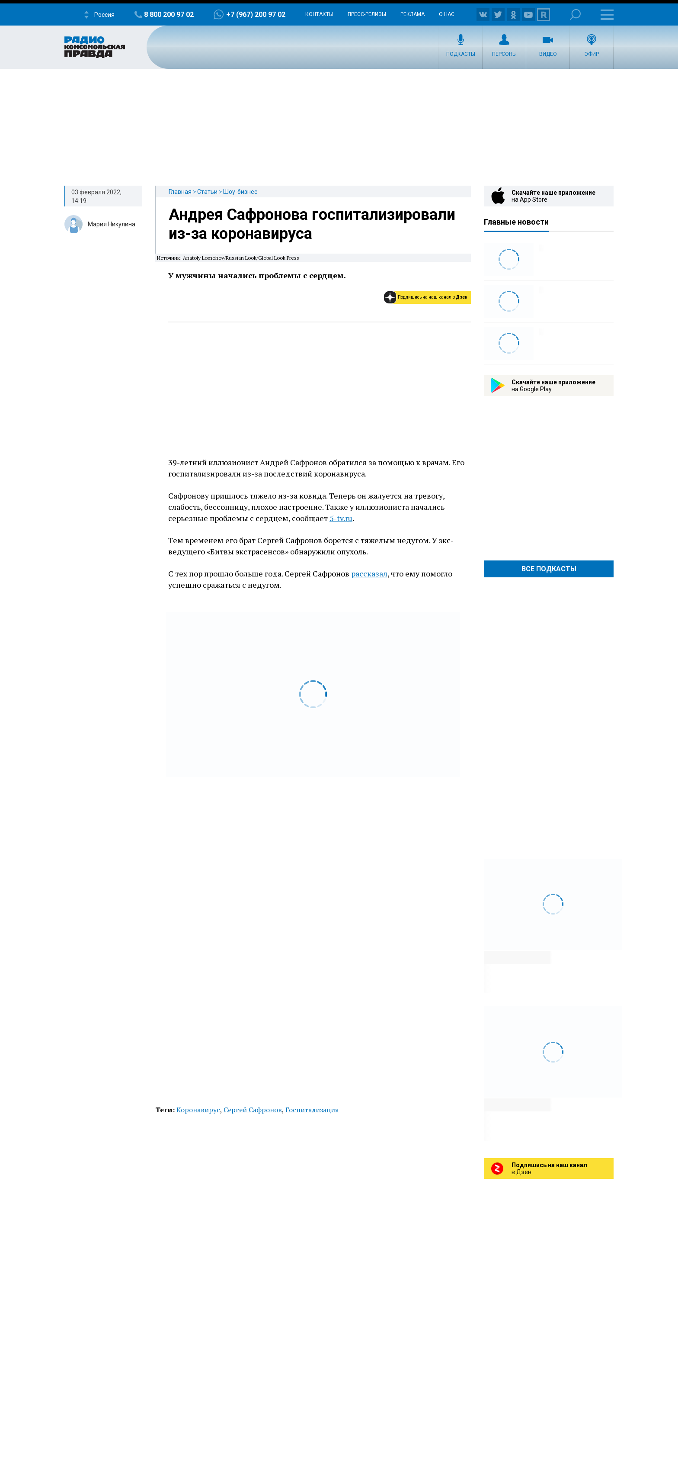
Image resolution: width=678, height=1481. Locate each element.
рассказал (369, 573)
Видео (548, 54)
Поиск (575, 14)
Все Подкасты (548, 569)
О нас (446, 14)
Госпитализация (312, 1109)
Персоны (504, 54)
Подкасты (460, 54)
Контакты (319, 14)
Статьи (207, 191)
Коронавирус (198, 1109)
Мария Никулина (111, 224)
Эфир (591, 54)
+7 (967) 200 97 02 (255, 14)
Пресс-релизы (367, 14)
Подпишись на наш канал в (432, 297)
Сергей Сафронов (253, 1109)
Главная (180, 191)
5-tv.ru (340, 518)
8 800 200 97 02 (169, 14)
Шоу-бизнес (240, 191)
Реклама (412, 14)
